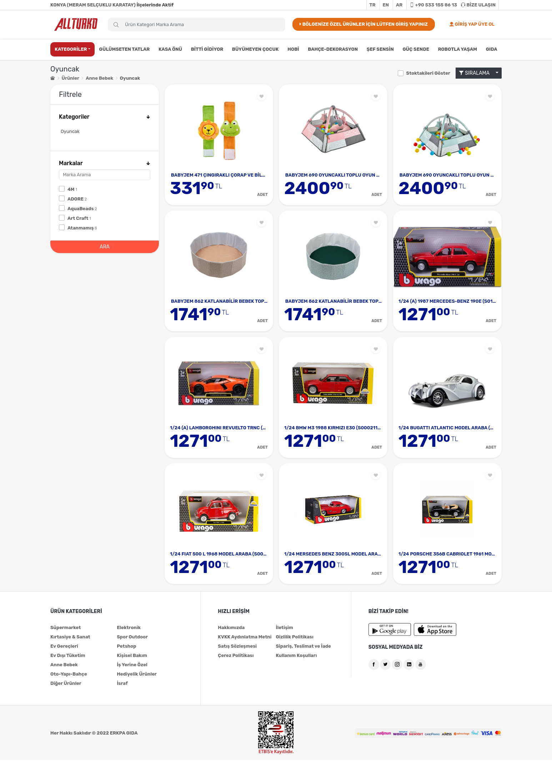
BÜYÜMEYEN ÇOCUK (255, 49)
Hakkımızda (231, 628)
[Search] (196, 24)
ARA (105, 247)
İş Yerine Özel (132, 665)
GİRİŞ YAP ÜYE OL (472, 24)
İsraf (122, 684)
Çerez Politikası (236, 656)
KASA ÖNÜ (170, 49)
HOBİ (293, 49)
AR (399, 5)
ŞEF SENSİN (380, 49)
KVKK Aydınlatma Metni (244, 638)
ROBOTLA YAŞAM (457, 49)
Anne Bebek (99, 78)
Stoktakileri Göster (428, 73)
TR (373, 5)
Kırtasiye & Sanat (70, 638)
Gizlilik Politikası (294, 638)
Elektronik (129, 628)
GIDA (491, 49)
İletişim (284, 628)
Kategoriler (104, 116)
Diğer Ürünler (65, 684)
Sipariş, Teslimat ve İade (303, 647)
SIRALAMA (477, 73)
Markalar (104, 163)
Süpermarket (65, 628)
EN (386, 5)
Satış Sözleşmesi (237, 647)
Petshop (126, 647)
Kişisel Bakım (132, 656)
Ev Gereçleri (64, 647)
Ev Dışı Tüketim (67, 656)
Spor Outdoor (132, 638)
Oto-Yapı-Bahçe (68, 675)
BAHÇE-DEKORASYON (333, 49)
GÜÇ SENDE (415, 49)
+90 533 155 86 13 (433, 5)
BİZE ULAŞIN (478, 5)
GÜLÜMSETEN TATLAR (124, 49)
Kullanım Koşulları (296, 656)
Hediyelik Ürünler (137, 675)
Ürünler (70, 78)
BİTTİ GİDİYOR (207, 49)
